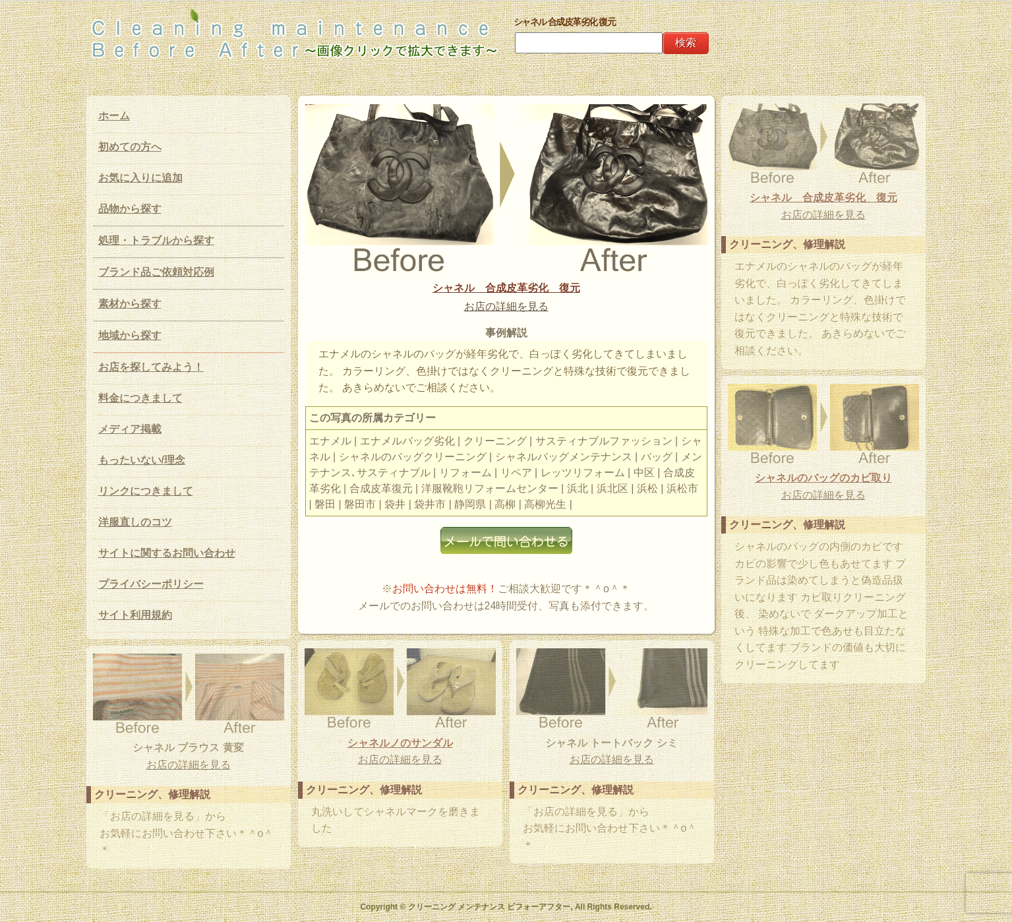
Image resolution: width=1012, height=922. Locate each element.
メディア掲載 (130, 429)
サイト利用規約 (135, 615)
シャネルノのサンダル (400, 743)
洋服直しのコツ (135, 522)
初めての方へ (130, 146)
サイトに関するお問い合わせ (166, 553)
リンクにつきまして (145, 491)
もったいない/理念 (141, 460)
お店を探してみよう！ (151, 367)
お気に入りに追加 (140, 177)
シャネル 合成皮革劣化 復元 (506, 287)
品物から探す (130, 208)
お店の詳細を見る (506, 306)
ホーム (114, 115)
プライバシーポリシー (151, 584)
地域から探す (130, 335)
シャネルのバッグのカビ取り (823, 477)
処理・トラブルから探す (156, 240)
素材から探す (130, 303)
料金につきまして (140, 398)
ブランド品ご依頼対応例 (156, 272)
